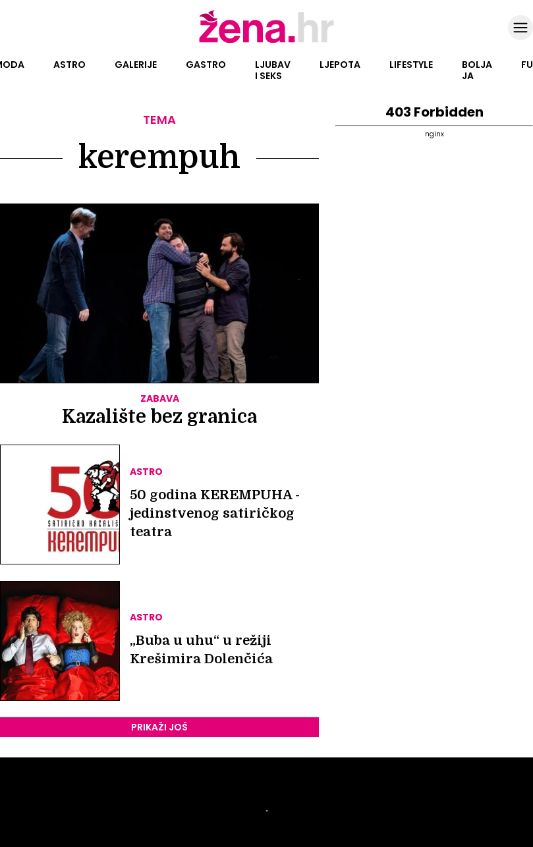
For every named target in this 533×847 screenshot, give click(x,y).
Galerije (136, 64)
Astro (69, 64)
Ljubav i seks (273, 70)
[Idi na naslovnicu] (266, 41)
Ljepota (340, 64)
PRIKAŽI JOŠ (159, 727)
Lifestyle (411, 64)
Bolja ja (477, 70)
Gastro (206, 64)
